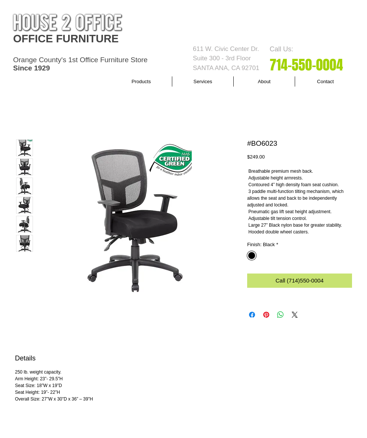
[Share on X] (294, 314)
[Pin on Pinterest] (266, 314)
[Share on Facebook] (252, 314)
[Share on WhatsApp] (280, 314)
